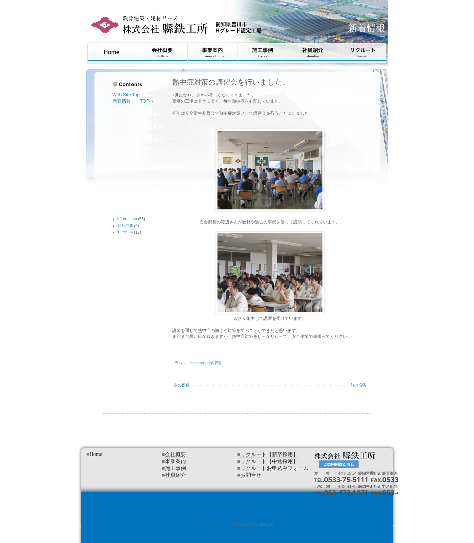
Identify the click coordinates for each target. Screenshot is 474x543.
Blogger (266, 524)
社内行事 (214, 363)
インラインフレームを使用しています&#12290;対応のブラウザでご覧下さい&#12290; (237, 494)
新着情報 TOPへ (133, 101)
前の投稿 (358, 385)
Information (196, 363)
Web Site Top (126, 94)
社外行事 (125, 225)
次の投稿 (182, 385)
